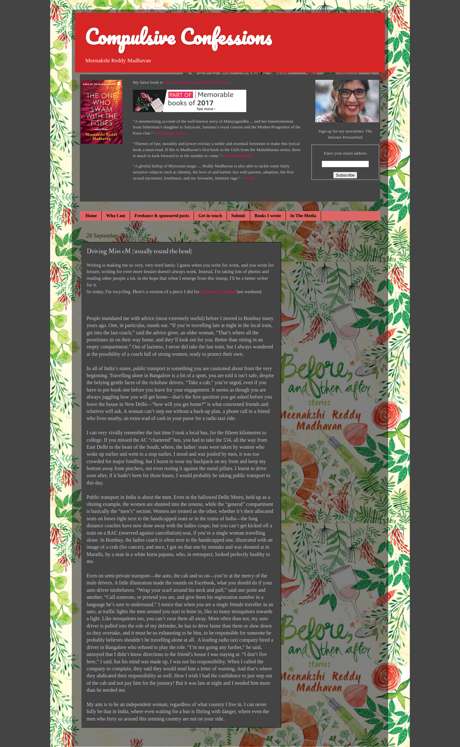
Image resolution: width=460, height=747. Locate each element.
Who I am (115, 215)
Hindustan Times (171, 133)
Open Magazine (238, 155)
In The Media (303, 215)
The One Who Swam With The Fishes (196, 82)
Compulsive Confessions (178, 36)
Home (91, 215)
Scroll (249, 178)
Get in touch (210, 215)
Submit (238, 215)
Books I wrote (268, 215)
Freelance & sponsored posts (161, 215)
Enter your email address (345, 153)
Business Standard (217, 291)
